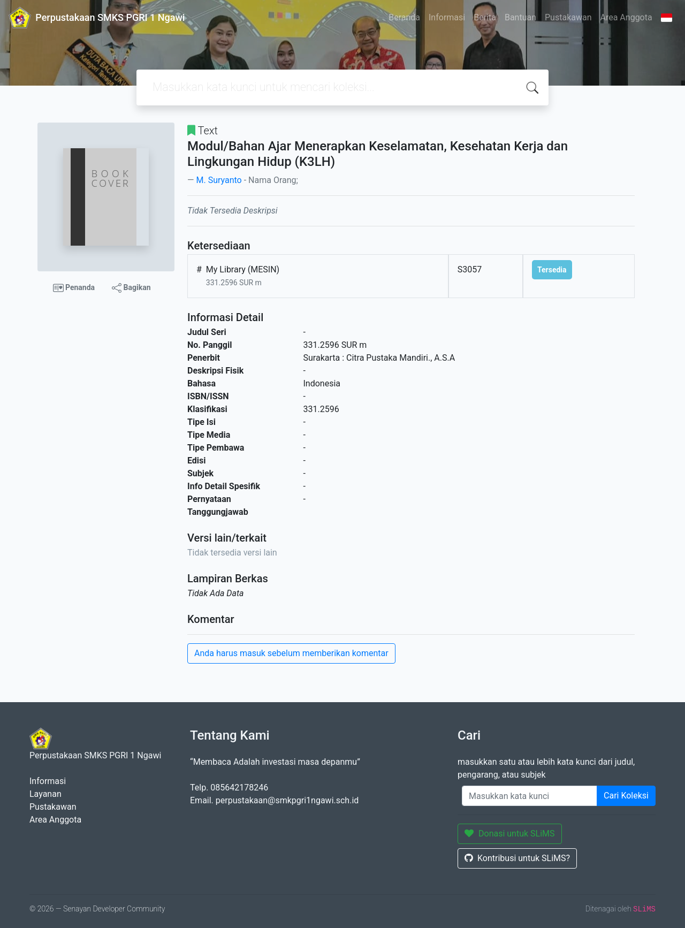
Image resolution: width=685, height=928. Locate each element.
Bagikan (131, 288)
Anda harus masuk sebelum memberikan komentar (291, 653)
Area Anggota (626, 17)
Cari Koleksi (626, 795)
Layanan (45, 794)
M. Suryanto (218, 180)
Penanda (74, 288)
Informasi (447, 17)
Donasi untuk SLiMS (510, 833)
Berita (485, 17)
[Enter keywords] (529, 796)
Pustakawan (568, 17)
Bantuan (520, 17)
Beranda (404, 17)
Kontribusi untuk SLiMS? (517, 858)
